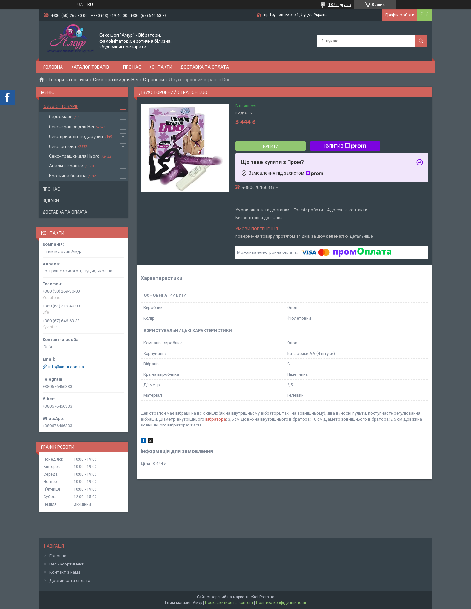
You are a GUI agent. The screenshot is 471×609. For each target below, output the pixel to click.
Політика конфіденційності (281, 602)
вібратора (215, 419)
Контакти (160, 67)
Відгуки (51, 200)
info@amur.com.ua (66, 366)
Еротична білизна (68, 175)
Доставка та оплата (204, 67)
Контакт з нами (64, 572)
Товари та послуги (68, 79)
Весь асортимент (66, 564)
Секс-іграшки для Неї (115, 79)
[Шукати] (421, 41)
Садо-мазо (61, 116)
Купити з (345, 146)
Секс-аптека (62, 146)
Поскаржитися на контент (229, 602)
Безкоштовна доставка (259, 218)
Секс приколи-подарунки (76, 136)
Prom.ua (266, 597)
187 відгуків (339, 4)
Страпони (153, 79)
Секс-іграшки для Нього (74, 156)
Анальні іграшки (66, 165)
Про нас (132, 67)
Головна (53, 67)
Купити (271, 146)
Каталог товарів (90, 67)
